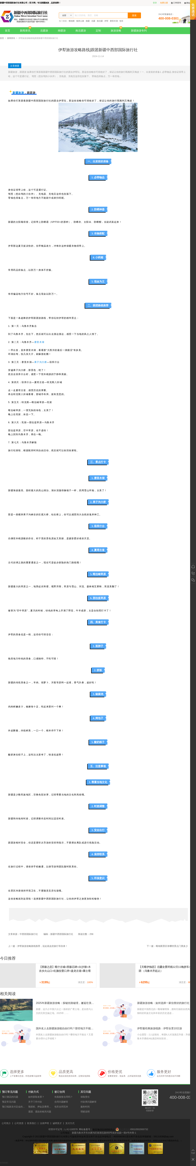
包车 (121, 21)
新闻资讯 (26, 29)
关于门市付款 (35, 1101)
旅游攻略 (117, 29)
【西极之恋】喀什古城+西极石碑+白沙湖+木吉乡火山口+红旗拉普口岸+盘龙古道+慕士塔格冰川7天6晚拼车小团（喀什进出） (65, 969)
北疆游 (44, 30)
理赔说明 (85, 1111)
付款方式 (33, 1091)
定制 (98, 30)
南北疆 (100, 21)
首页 (7, 30)
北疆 (93, 21)
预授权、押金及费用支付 (40, 1106)
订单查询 (176, 3)
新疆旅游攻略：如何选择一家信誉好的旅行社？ (164, 1003)
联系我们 (31, 1123)
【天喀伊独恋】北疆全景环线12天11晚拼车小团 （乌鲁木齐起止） (165, 969)
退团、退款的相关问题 (39, 1111)
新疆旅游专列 (140, 29)
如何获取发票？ (36, 1097)
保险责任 (85, 1097)
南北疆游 (80, 30)
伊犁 (106, 21)
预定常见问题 (9, 1101)
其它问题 (86, 1091)
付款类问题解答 (89, 1101)
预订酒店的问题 (10, 1097)
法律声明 (44, 1123)
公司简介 (6, 1123)
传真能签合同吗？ (63, 1097)
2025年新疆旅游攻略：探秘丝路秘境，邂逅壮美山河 (65, 1003)
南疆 (88, 21)
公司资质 (19, 1123)
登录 (155, 3)
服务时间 (85, 1106)
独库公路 (80, 21)
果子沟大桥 (40, 362)
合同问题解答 (61, 1101)
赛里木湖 (114, 21)
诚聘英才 (57, 1123)
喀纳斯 (72, 21)
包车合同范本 (61, 1106)
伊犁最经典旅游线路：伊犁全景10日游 (159, 1028)
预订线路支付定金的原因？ (14, 1106)
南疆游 (62, 30)
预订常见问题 (10, 1091)
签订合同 (59, 1091)
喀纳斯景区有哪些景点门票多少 (172, 946)
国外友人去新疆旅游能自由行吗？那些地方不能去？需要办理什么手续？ (65, 1028)
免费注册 (164, 3)
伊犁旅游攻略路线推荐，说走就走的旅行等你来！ (42, 946)
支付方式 (69, 1123)
